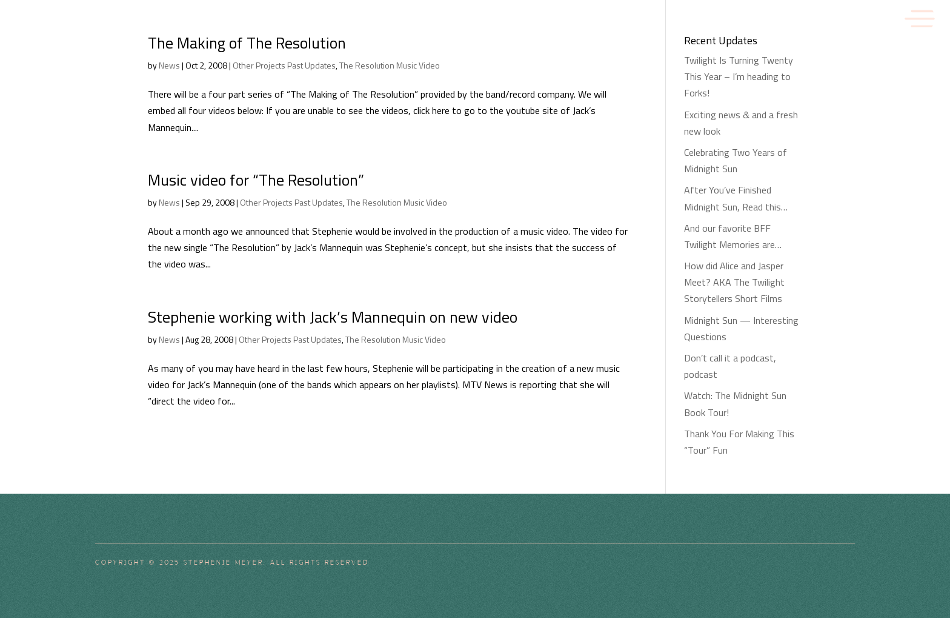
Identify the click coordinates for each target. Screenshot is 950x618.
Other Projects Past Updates (284, 65)
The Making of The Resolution (247, 43)
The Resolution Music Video (389, 65)
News (169, 65)
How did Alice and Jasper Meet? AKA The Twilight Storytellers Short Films (734, 282)
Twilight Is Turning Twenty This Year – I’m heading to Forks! (738, 76)
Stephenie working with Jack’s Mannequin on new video (332, 317)
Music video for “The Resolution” (256, 180)
